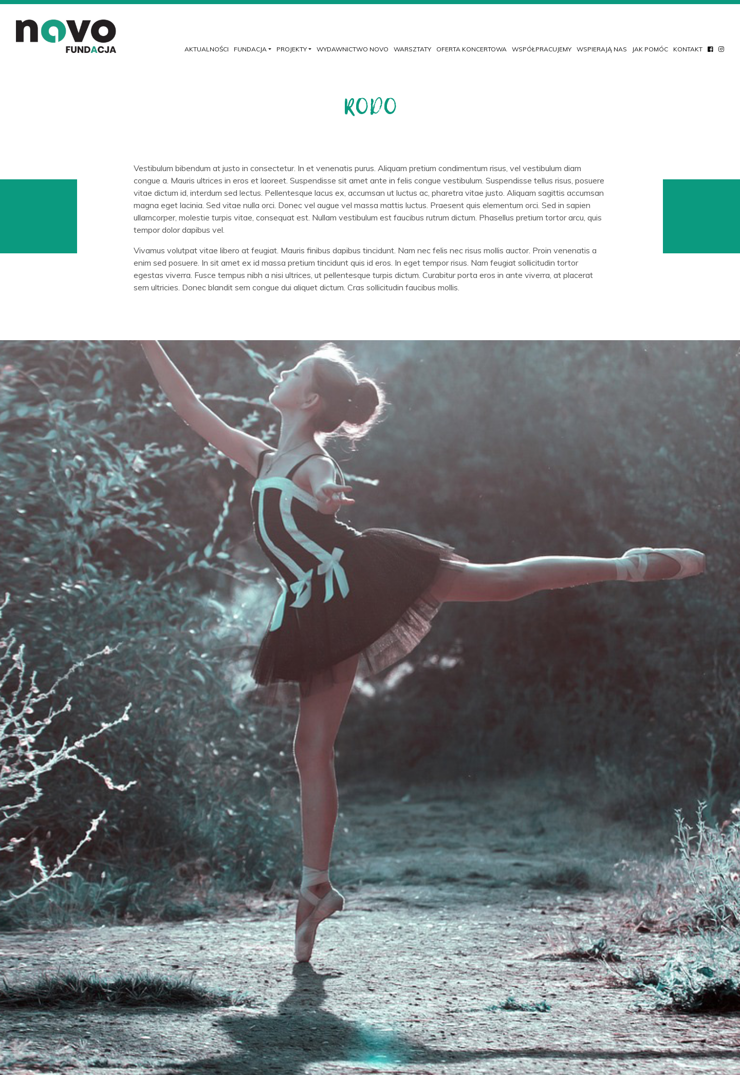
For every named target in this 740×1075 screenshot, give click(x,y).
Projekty (291, 49)
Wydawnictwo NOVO (352, 49)
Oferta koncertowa (471, 49)
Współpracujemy (541, 49)
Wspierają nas (602, 49)
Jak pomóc (650, 49)
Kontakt (687, 49)
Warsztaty (412, 49)
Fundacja (250, 49)
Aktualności (206, 49)
